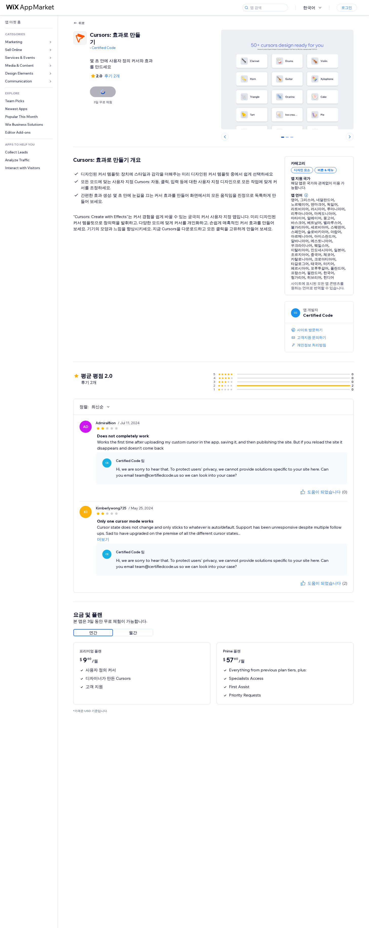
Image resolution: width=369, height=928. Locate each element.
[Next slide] (350, 136)
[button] (306, 195)
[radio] (93, 632)
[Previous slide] (225, 136)
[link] (29, 22)
